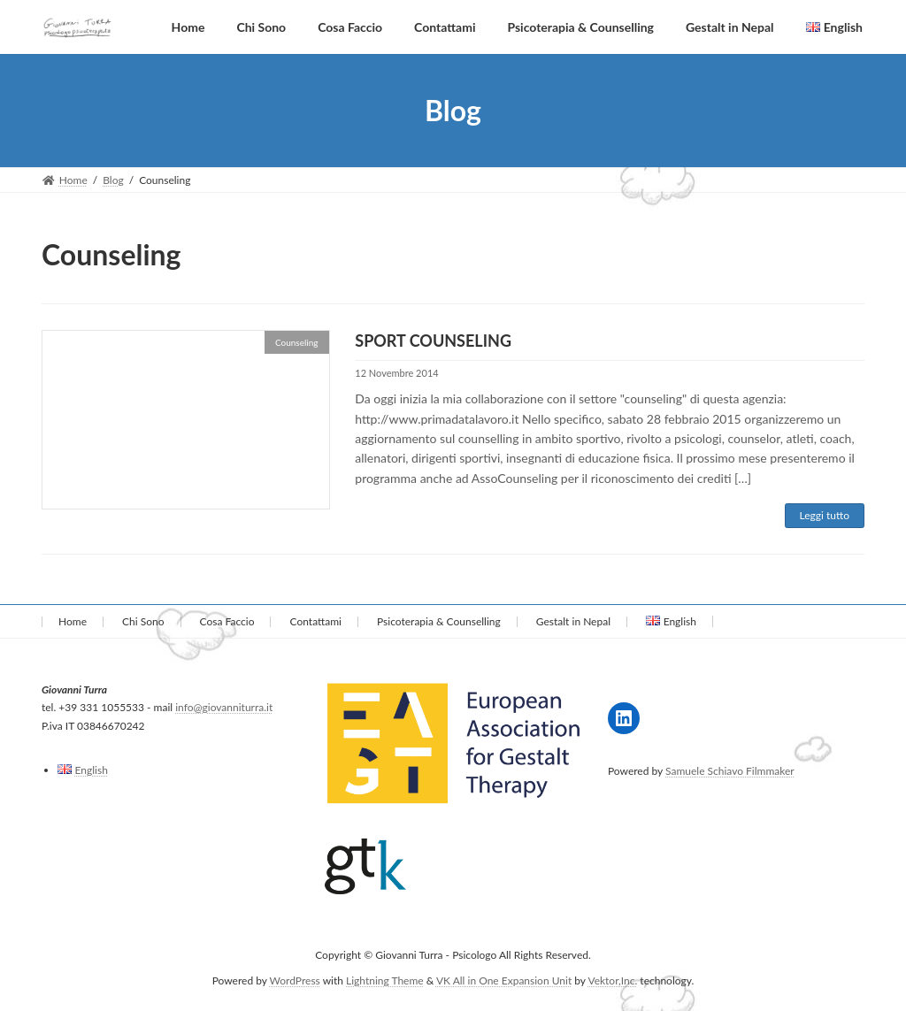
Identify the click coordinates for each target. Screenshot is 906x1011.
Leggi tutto (824, 515)
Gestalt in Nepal (573, 621)
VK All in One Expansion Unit (504, 980)
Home (72, 621)
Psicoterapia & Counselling (439, 621)
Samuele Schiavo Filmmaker (730, 770)
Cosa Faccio (227, 621)
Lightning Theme (385, 980)
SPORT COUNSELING (433, 340)
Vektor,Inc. (612, 980)
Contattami (316, 621)
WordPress (295, 980)
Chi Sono (143, 621)
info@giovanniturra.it (224, 707)
